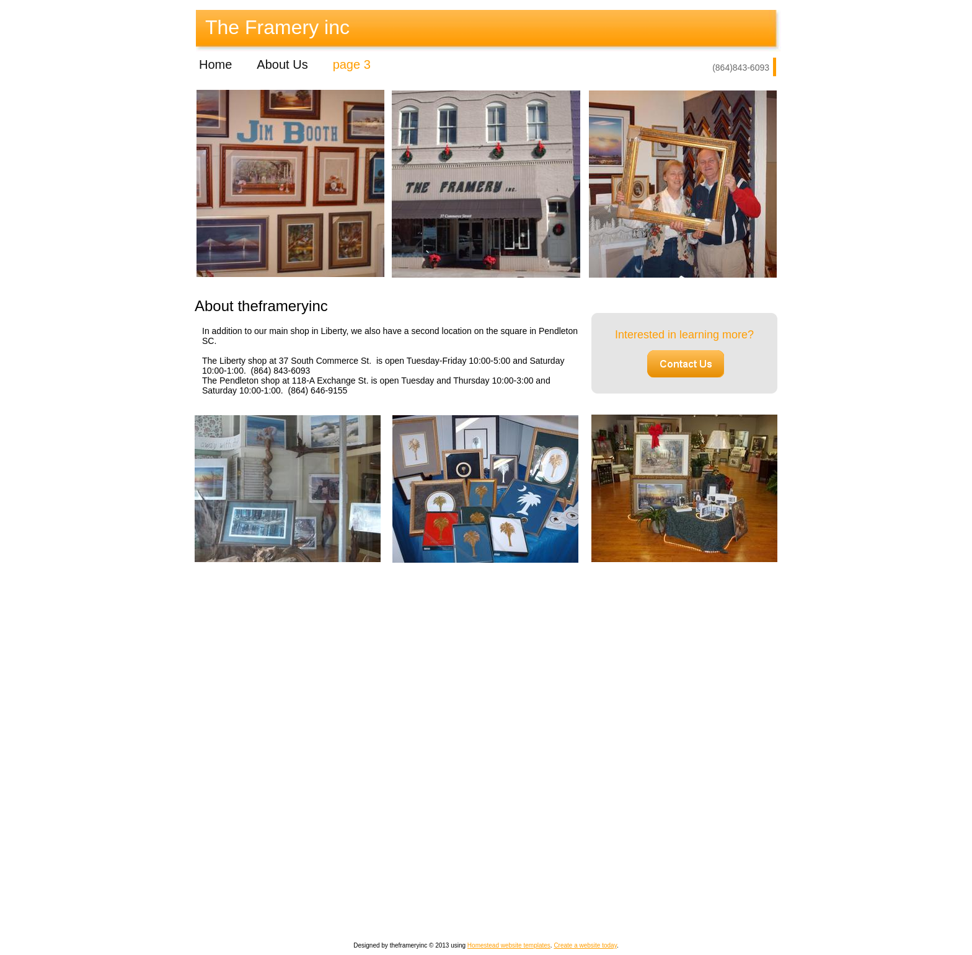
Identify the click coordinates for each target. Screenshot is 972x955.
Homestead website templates (508, 945)
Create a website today (585, 945)
